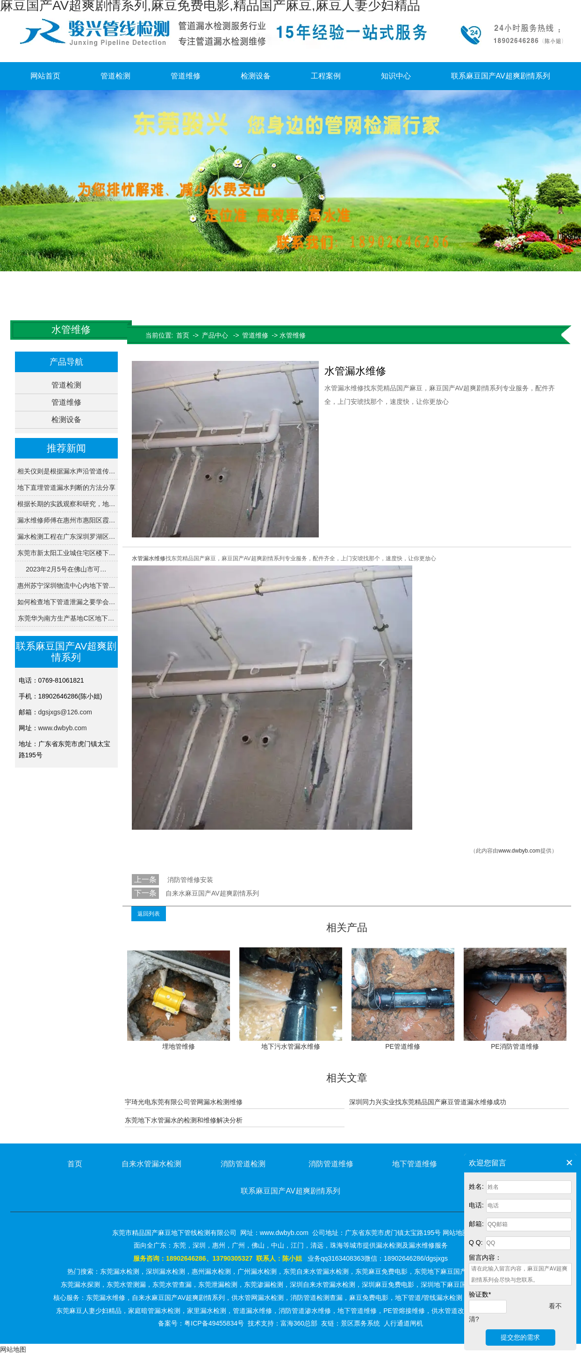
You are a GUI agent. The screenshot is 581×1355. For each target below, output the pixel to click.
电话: (476, 1205)
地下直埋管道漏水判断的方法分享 (66, 487)
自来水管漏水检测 (151, 1164)
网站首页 (45, 76)
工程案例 (326, 76)
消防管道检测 (243, 1164)
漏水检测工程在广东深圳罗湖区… (66, 536)
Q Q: (476, 1242)
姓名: (476, 1186)
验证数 (480, 1294)
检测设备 (256, 76)
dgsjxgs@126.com (65, 712)
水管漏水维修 (148, 558)
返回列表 (148, 913)
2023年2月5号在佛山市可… (66, 569)
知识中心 (396, 76)
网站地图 (13, 1349)
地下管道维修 (414, 1164)
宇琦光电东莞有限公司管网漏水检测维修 (184, 1102)
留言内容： (485, 1257)
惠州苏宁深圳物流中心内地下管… (66, 585)
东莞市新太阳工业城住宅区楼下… (66, 553)
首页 (182, 335)
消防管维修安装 (189, 879)
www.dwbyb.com (62, 728)
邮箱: (476, 1224)
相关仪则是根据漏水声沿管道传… (66, 471)
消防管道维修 (330, 1164)
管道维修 (186, 76)
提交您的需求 (520, 1337)
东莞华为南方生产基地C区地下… (66, 618)
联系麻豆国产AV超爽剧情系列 (500, 76)
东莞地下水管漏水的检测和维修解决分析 (184, 1120)
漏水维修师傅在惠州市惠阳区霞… (66, 520)
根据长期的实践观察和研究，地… (66, 504)
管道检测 (115, 76)
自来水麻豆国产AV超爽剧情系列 (212, 893)
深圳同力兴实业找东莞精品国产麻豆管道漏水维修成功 (427, 1102)
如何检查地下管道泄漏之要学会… (66, 602)
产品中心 (215, 335)
